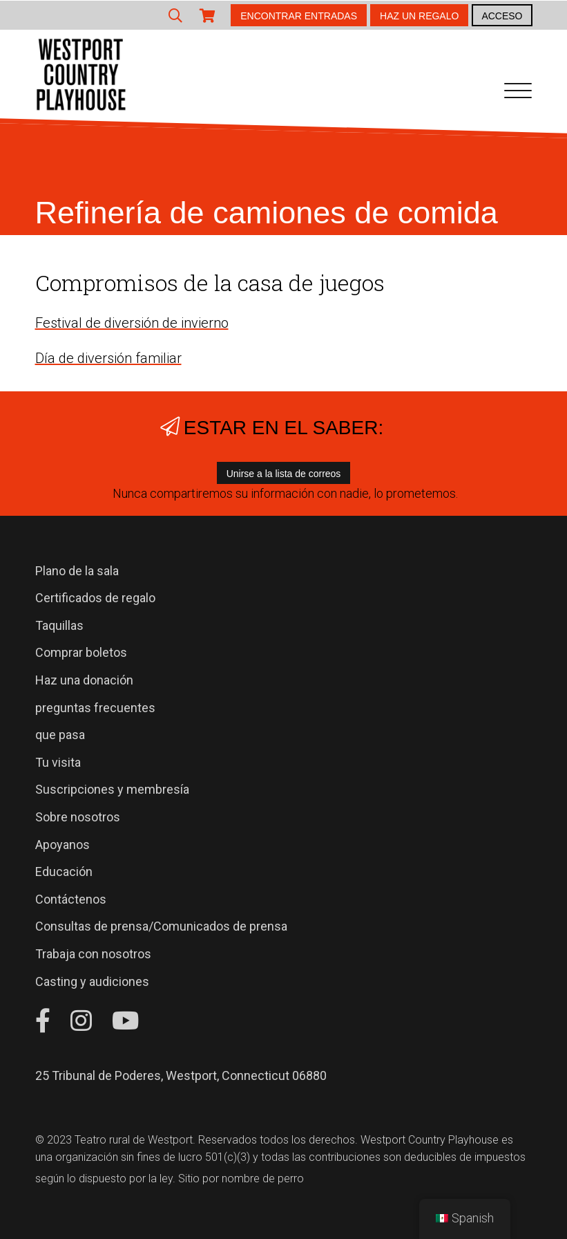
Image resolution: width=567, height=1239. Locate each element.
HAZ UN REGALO (419, 15)
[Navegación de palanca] (518, 93)
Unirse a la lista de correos (284, 473)
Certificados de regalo (95, 597)
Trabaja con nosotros (93, 954)
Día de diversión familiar (108, 358)
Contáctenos (70, 899)
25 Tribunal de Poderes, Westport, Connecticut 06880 (181, 1075)
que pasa (60, 734)
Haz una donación (84, 680)
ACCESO (501, 15)
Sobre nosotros (77, 817)
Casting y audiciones (92, 981)
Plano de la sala (77, 570)
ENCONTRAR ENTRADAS (298, 15)
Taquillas (59, 625)
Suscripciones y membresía (112, 789)
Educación (64, 871)
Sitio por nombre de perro (241, 1178)
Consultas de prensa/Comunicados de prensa (161, 926)
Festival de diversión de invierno (132, 323)
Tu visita (58, 762)
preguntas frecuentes (95, 707)
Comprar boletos (81, 652)
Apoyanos (62, 844)
